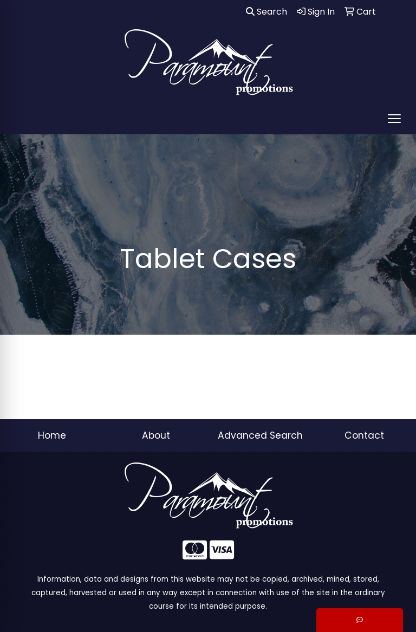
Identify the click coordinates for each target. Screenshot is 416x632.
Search (266, 11)
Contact (364, 435)
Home (52, 435)
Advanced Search (260, 435)
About (156, 435)
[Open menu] (394, 118)
